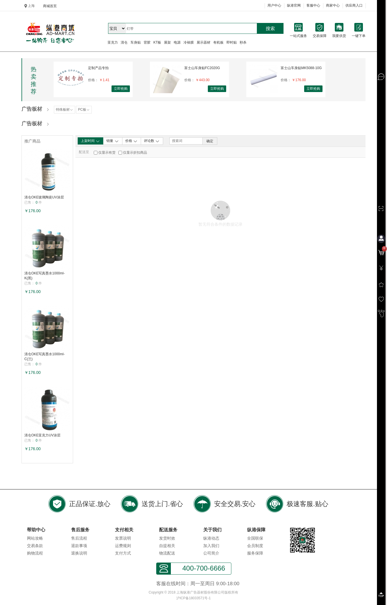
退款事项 (79, 545)
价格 (131, 141)
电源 (177, 42)
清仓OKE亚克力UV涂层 (42, 435)
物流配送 (167, 553)
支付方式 (123, 553)
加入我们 (211, 545)
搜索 (270, 28)
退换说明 (79, 553)
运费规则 (123, 545)
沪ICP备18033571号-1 (193, 598)
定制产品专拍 (98, 68)
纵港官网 (294, 5)
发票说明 (123, 538)
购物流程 (35, 553)
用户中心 (274, 5)
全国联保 (255, 538)
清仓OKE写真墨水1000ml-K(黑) (44, 275)
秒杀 (243, 42)
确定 (209, 141)
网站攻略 (35, 538)
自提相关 (167, 545)
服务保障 (255, 553)
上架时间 (90, 141)
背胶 (147, 42)
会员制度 (255, 545)
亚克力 (113, 42)
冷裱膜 (188, 42)
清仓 (124, 42)
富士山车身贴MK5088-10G (301, 68)
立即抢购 (121, 89)
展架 (167, 42)
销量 (112, 141)
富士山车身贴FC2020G (202, 68)
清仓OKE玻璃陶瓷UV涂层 (44, 197)
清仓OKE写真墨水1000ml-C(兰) (44, 356)
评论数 (152, 141)
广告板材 (32, 109)
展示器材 (203, 42)
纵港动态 (211, 538)
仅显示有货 (107, 153)
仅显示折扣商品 (135, 153)
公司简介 (211, 553)
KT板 (157, 42)
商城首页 (50, 6)
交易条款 (35, 545)
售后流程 (79, 538)
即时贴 (231, 42)
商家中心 (333, 5)
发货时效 (167, 538)
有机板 (218, 42)
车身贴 (135, 42)
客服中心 (313, 5)
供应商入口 (354, 5)
